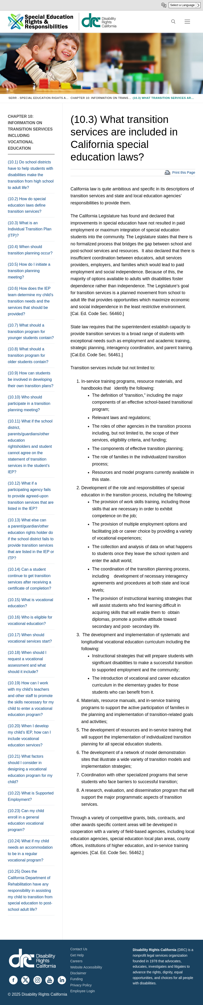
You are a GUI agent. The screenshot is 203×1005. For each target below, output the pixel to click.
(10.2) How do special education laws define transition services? (27, 205)
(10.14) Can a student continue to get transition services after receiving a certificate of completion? (29, 579)
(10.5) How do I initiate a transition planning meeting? (29, 270)
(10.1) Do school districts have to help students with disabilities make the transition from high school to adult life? (31, 175)
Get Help (77, 955)
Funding (76, 979)
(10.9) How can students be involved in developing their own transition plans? (30, 379)
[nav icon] (187, 21)
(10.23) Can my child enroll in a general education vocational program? (26, 820)
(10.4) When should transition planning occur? (30, 250)
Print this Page (183, 172)
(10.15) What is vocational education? (30, 603)
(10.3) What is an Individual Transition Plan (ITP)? (29, 229)
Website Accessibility (86, 967)
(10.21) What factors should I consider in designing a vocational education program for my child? (30, 769)
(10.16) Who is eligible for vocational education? (30, 620)
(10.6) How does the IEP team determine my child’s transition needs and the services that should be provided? (30, 301)
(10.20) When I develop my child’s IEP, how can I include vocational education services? (29, 735)
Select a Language (182, 5)
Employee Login (82, 991)
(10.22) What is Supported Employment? (31, 796)
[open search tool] (173, 21)
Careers (76, 961)
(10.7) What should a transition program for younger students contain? (31, 331)
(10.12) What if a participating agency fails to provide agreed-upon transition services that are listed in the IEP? (31, 496)
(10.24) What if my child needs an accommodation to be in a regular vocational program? (30, 850)
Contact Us (78, 949)
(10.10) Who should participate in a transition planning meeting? (29, 403)
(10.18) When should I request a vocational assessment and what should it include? (27, 662)
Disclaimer (78, 973)
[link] (98, 27)
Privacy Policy (81, 985)
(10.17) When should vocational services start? (30, 638)
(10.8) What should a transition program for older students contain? (28, 355)
